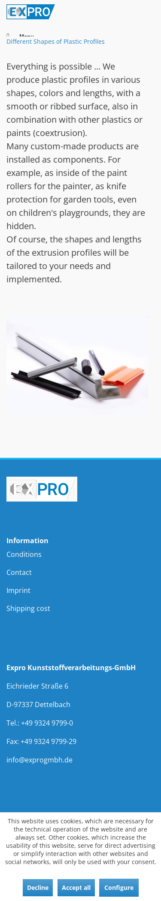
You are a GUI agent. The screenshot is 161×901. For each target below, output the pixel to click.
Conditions (24, 554)
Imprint (18, 590)
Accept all (76, 887)
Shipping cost (28, 608)
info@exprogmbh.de (39, 760)
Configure (119, 887)
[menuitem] (80, 554)
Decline (38, 887)
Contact (19, 572)
